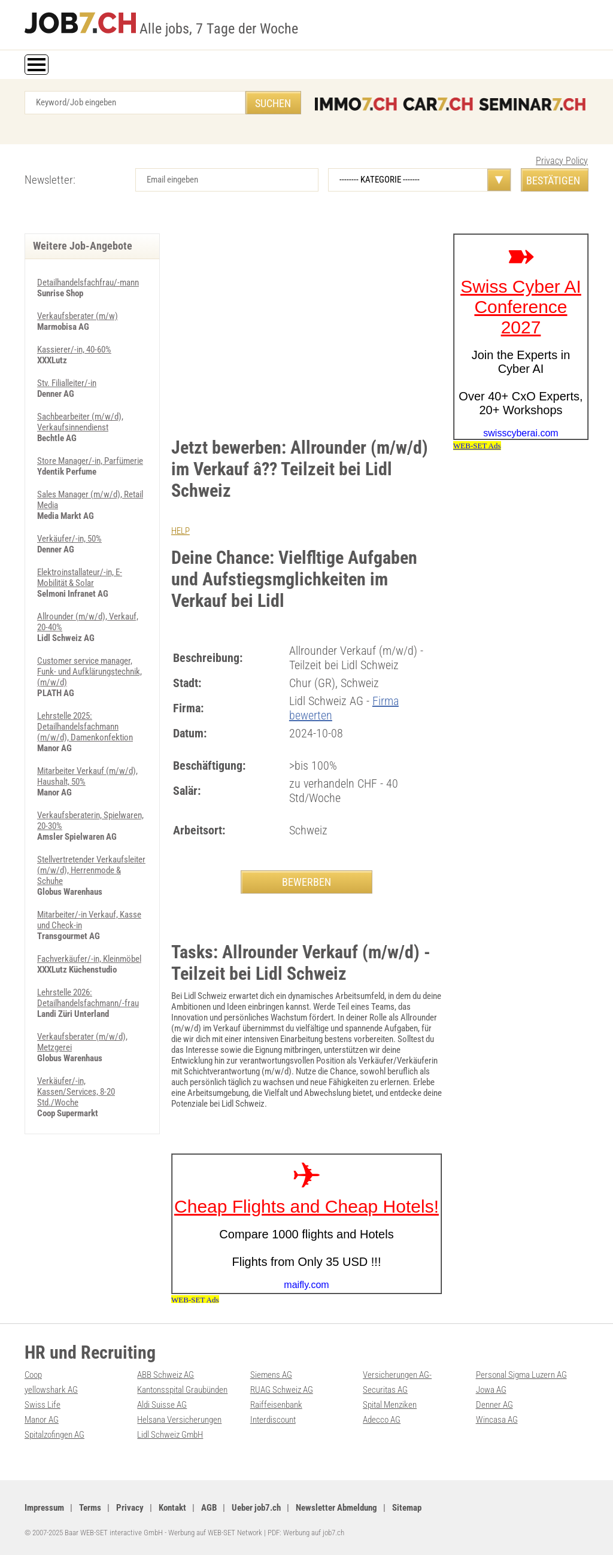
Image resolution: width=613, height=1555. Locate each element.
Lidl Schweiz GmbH (170, 1434)
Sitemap (406, 1507)
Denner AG (494, 1404)
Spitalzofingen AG (54, 1434)
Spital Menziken (390, 1404)
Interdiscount (273, 1419)
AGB (209, 1507)
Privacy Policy (562, 160)
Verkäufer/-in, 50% (69, 538)
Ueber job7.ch (256, 1507)
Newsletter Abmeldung (336, 1507)
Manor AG (42, 1419)
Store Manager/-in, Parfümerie (90, 460)
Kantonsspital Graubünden (182, 1389)
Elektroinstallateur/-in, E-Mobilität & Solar (79, 577)
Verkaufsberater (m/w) (77, 316)
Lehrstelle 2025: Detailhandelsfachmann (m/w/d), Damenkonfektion (85, 726)
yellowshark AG (51, 1389)
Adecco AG (381, 1419)
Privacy (130, 1507)
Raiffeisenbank (276, 1404)
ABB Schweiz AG (165, 1374)
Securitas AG (385, 1389)
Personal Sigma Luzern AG (521, 1374)
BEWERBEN (306, 882)
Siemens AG (271, 1374)
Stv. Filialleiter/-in (66, 383)
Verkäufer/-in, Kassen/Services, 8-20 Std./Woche (76, 1092)
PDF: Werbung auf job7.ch (306, 1532)
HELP (180, 531)
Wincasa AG (497, 1419)
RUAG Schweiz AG (281, 1389)
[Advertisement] (306, 323)
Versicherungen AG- (397, 1374)
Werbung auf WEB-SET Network (215, 1532)
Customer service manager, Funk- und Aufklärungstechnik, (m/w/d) (89, 671)
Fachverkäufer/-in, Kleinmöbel (89, 958)
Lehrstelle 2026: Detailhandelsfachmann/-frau (88, 998)
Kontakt (172, 1507)
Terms (90, 1507)
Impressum (44, 1507)
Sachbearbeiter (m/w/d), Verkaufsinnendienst (80, 422)
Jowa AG (491, 1389)
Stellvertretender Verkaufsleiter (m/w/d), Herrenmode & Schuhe (91, 870)
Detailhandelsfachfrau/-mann (88, 282)
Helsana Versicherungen (179, 1419)
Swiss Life (42, 1404)
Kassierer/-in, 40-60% (74, 349)
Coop (33, 1374)
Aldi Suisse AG (162, 1404)
